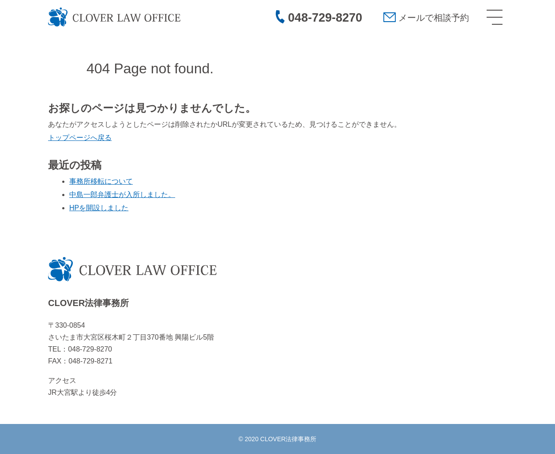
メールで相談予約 (433, 18)
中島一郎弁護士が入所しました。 (122, 194)
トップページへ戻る (80, 137)
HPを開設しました (98, 208)
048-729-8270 (325, 17)
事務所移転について (101, 181)
